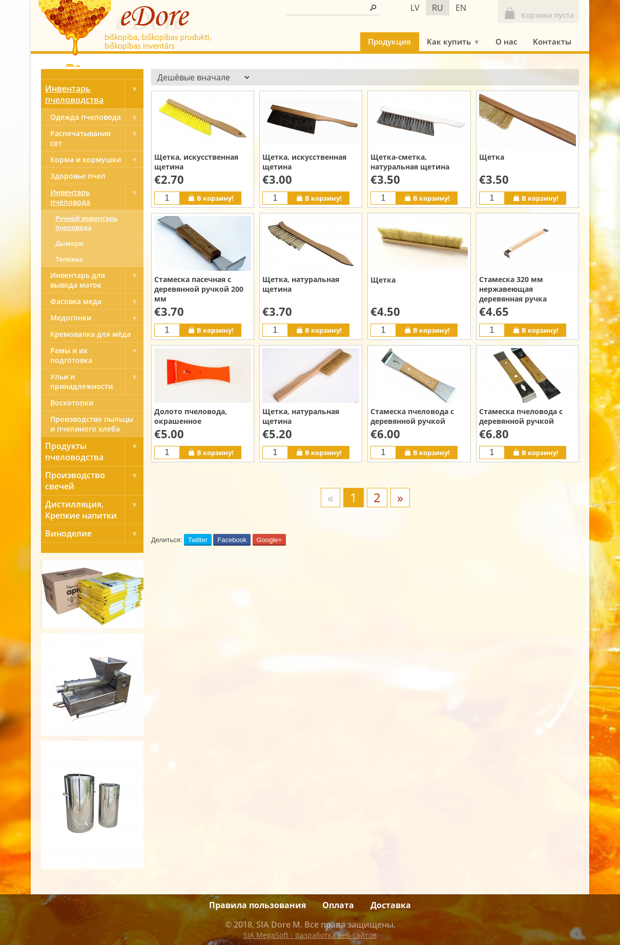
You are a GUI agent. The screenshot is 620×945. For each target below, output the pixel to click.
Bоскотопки (71, 402)
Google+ (269, 540)
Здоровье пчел (78, 176)
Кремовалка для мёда (90, 334)
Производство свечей (94, 480)
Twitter (198, 540)
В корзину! (211, 197)
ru (437, 7)
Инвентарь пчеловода (96, 197)
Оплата (338, 905)
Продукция (389, 41)
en (461, 7)
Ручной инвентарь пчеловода (86, 222)
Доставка (390, 905)
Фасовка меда (96, 301)
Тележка (69, 259)
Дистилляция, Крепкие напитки (94, 510)
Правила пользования (257, 905)
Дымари (69, 243)
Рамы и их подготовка (96, 355)
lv (415, 7)
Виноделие (94, 533)
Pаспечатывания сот (96, 138)
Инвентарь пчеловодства (94, 94)
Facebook (231, 540)
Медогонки (96, 318)
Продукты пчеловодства (94, 451)
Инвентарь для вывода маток (96, 280)
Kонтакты (552, 41)
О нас (506, 41)
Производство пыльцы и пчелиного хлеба (91, 424)
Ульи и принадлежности (96, 381)
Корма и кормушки (96, 159)
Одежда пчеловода (96, 117)
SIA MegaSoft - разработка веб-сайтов (310, 935)
